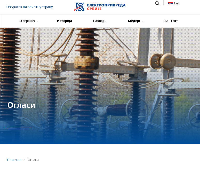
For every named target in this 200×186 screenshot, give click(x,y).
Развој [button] (100, 21)
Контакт (171, 21)
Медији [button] (135, 21)
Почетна (14, 160)
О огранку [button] (28, 21)
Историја (64, 21)
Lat (174, 3)
